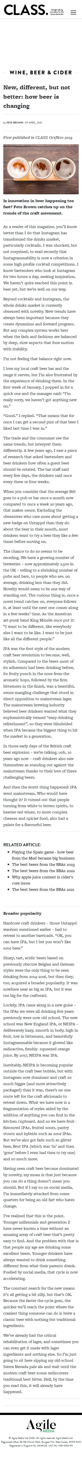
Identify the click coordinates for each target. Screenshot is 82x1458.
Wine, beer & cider (41, 72)
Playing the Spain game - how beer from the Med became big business (43, 855)
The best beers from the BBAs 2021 (43, 889)
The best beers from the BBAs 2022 (43, 871)
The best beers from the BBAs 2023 (43, 864)
